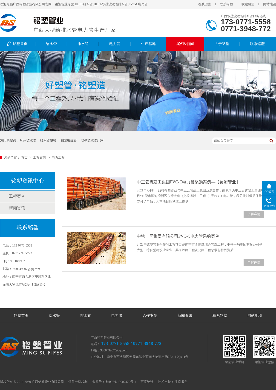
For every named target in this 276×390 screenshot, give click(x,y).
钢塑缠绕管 (69, 140)
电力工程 (58, 157)
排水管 (83, 44)
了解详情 (253, 214)
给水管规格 (48, 140)
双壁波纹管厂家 (92, 140)
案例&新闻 (185, 44)
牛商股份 (181, 382)
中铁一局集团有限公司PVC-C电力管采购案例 (178, 236)
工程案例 (40, 157)
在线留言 (204, 4)
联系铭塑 (226, 4)
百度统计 (147, 382)
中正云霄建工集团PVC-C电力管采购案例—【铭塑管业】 (188, 182)
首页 (25, 157)
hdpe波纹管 (28, 140)
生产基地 (148, 44)
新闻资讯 (17, 208)
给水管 (51, 44)
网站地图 (269, 4)
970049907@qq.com (26, 269)
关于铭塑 (222, 44)
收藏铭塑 (248, 4)
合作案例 (150, 315)
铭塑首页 (20, 44)
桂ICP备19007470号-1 (121, 382)
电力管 (114, 44)
